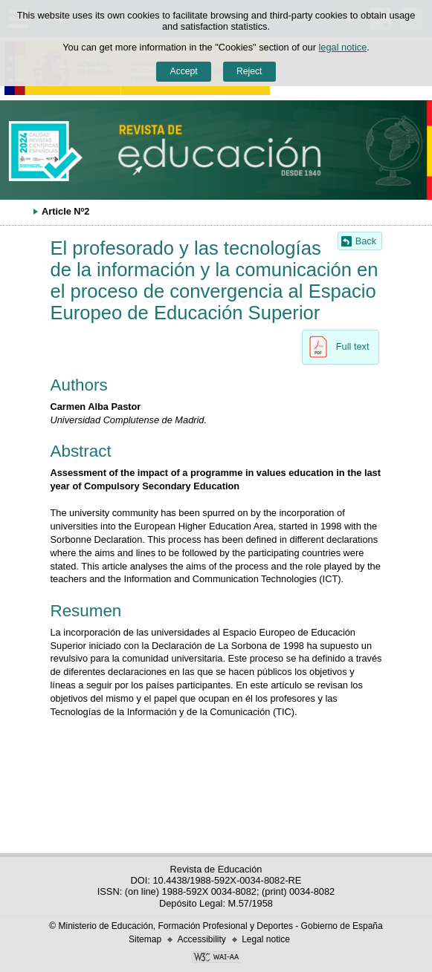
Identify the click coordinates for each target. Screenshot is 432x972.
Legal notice (266, 939)
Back (365, 241)
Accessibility (201, 939)
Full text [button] (336, 347)
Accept (184, 71)
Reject (249, 71)
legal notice (343, 47)
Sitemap (145, 939)
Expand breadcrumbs (19, 211)
